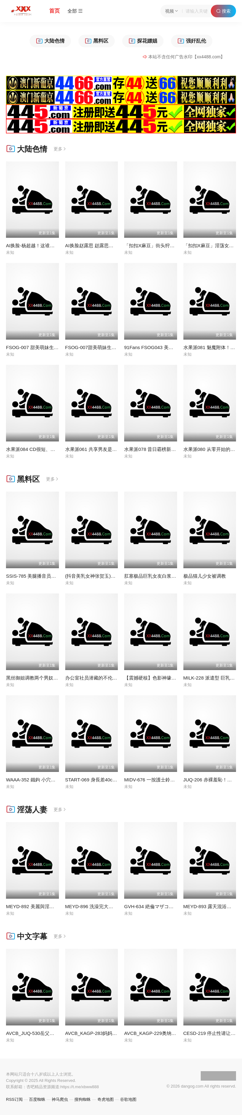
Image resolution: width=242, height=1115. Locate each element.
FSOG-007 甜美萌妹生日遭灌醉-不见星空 (49, 347)
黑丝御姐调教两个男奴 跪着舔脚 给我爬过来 (52, 677)
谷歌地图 (128, 1099)
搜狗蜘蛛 (82, 1099)
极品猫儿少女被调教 (204, 576)
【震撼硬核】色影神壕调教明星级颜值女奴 (169, 677)
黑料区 (23, 479)
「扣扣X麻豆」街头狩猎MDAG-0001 (162, 245)
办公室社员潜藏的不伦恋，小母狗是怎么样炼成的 (117, 677)
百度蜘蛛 (37, 1099)
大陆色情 (26, 149)
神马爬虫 (60, 1099)
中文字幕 (26, 936)
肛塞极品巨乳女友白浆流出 (152, 576)
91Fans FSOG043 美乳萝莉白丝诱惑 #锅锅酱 (172, 347)
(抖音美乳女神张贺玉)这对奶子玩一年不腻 (109, 576)
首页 (54, 11)
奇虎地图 (105, 1099)
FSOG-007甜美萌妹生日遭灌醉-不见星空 (108, 347)
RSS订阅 (14, 1099)
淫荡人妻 (26, 809)
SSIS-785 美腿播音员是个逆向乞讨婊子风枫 (52, 576)
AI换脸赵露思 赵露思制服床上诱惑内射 (106, 245)
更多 (60, 148)
